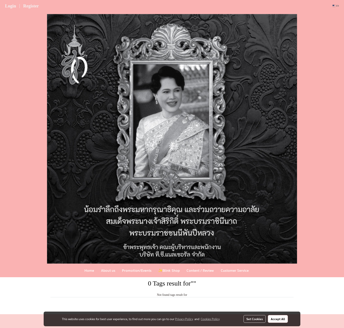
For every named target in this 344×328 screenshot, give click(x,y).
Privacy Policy (184, 319)
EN (336, 6)
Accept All (278, 319)
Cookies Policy (210, 319)
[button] (258, 270)
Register (31, 6)
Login (10, 6)
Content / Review (200, 270)
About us (108, 270)
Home (89, 270)
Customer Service (235, 270)
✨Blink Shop (169, 270)
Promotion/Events (136, 270)
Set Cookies (254, 319)
